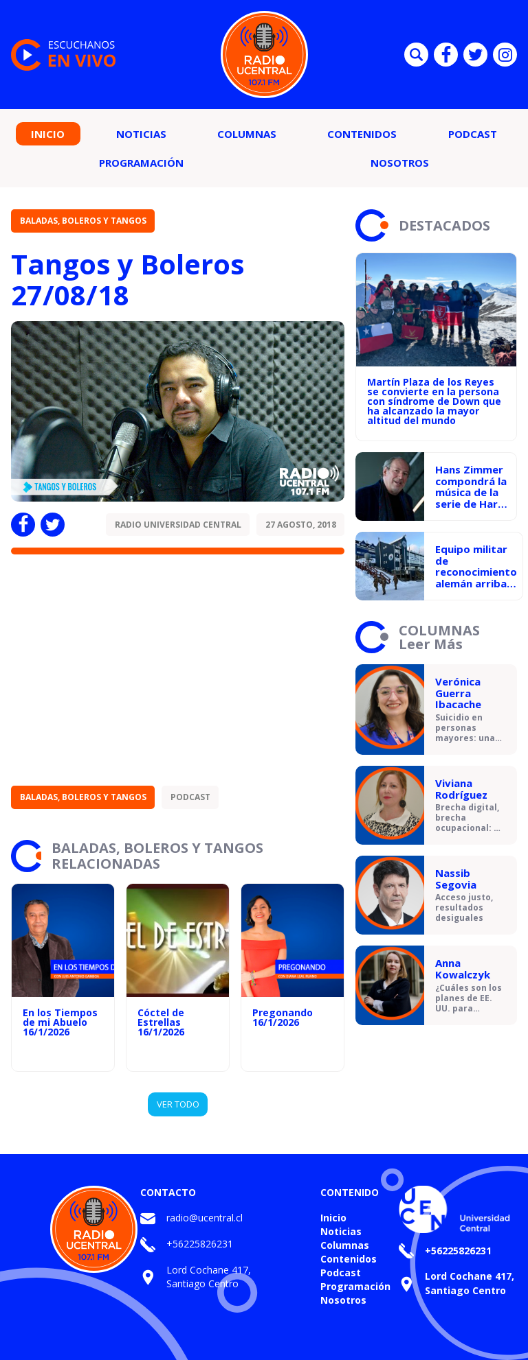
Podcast (472, 134)
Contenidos (362, 134)
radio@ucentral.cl (204, 1217)
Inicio (48, 134)
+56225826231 (199, 1243)
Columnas (246, 134)
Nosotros (400, 162)
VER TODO (178, 1104)
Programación (141, 162)
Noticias (141, 134)
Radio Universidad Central (178, 524)
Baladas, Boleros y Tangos (83, 220)
